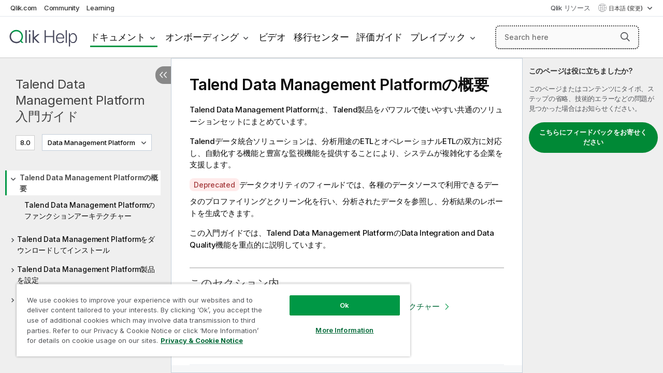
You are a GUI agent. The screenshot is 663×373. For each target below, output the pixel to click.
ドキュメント (118, 37)
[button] (625, 37)
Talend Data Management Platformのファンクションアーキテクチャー (89, 210)
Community (62, 8)
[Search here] (567, 37)
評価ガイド (379, 37)
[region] (209, 316)
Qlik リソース (570, 8)
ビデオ (272, 37)
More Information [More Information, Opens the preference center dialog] (337, 322)
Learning (100, 8)
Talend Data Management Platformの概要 (89, 183)
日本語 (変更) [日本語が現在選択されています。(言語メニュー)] (626, 8)
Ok (336, 297)
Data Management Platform (91, 142)
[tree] (85, 240)
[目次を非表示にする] (163, 75)
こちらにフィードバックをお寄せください (593, 137)
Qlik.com (23, 8)
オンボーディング (202, 37)
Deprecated (214, 184)
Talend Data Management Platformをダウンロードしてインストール (86, 244)
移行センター (321, 37)
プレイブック (438, 37)
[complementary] (593, 215)
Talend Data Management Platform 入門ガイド (80, 100)
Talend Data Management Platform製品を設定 (86, 274)
